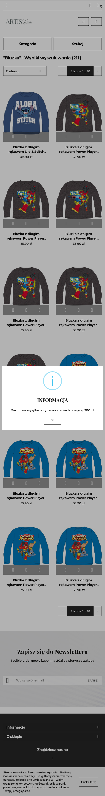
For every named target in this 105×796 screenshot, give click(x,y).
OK (52, 419)
